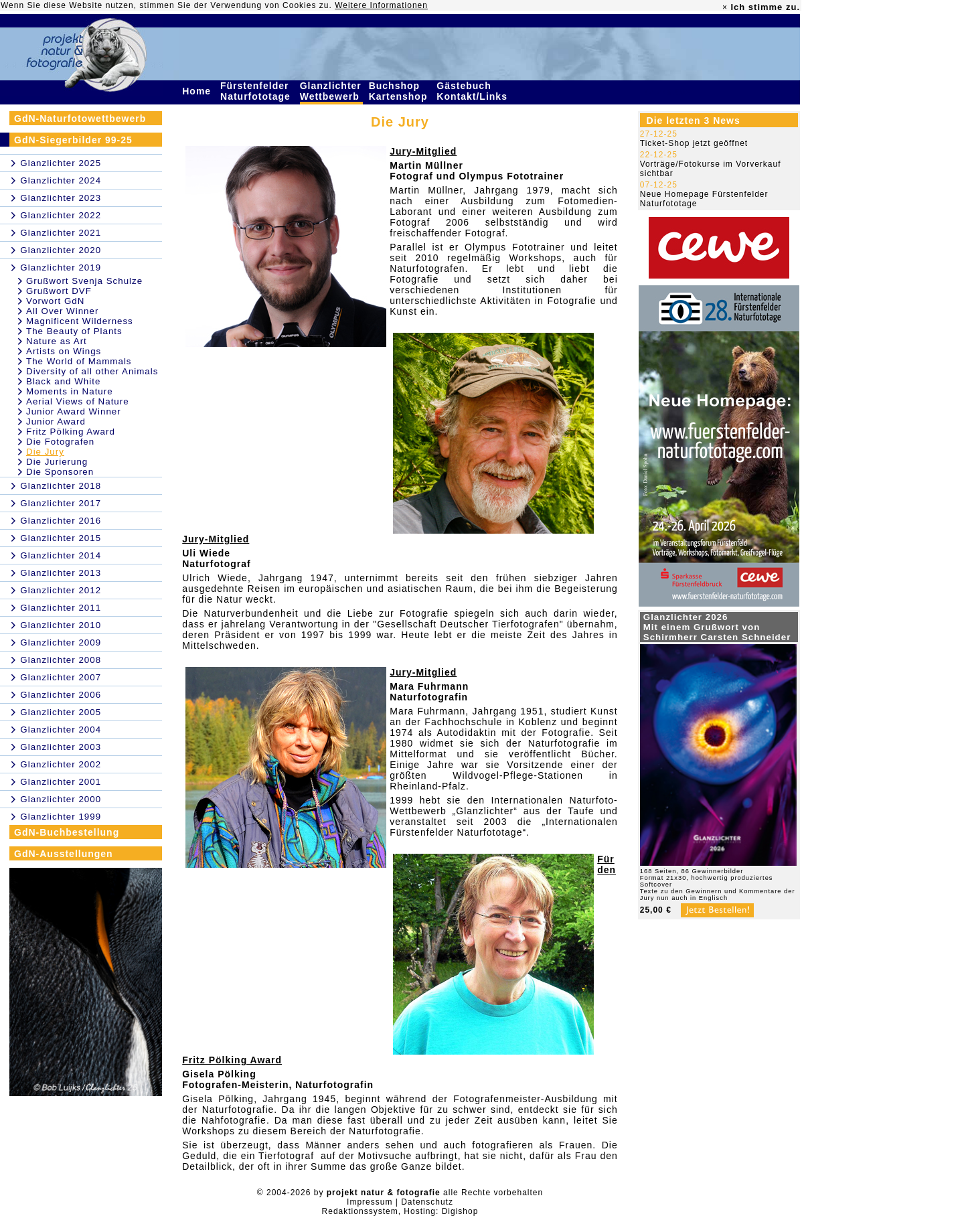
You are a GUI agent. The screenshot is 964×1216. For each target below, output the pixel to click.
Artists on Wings (63, 351)
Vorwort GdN (55, 301)
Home (198, 91)
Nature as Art (56, 341)
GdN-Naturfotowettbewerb (80, 118)
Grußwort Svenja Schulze (84, 281)
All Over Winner (62, 311)
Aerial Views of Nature (77, 401)
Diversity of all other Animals (92, 371)
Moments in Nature (69, 391)
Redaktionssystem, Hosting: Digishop (400, 1211)
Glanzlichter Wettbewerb (331, 91)
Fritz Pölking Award (70, 432)
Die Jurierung (57, 462)
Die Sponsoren (60, 472)
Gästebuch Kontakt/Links (473, 91)
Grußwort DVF (59, 291)
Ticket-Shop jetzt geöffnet (694, 143)
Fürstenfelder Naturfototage (257, 91)
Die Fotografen (60, 442)
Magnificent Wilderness (79, 321)
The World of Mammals (79, 361)
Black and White (63, 381)
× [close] (725, 7)
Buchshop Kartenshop (400, 91)
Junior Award (56, 421)
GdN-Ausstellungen (63, 853)
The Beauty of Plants (74, 331)
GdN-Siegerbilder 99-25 (73, 140)
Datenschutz (427, 1202)
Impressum (369, 1202)
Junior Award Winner (73, 411)
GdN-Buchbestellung (66, 832)
